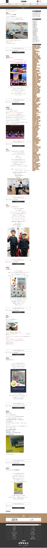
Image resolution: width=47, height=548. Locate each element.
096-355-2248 (27, 6)
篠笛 (37, 158)
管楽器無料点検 (34, 158)
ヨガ (37, 114)
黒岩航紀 (33, 170)
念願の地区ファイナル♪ (9, 57)
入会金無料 (37, 123)
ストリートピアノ (34, 83)
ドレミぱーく (38, 86)
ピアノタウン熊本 (14, 537)
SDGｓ (33, 48)
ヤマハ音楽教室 (34, 113)
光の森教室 (34, 123)
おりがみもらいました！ (10, 359)
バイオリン (37, 88)
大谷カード (34, 129)
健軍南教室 (34, 24)
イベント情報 (32, 528)
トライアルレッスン (35, 84)
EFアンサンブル (34, 46)
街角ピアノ (37, 164)
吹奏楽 (37, 124)
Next (9, 511)
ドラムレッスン (34, 86)
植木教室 (17, 50)
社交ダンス (36, 155)
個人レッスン (38, 121)
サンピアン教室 (34, 81)
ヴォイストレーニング (35, 118)
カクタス (33, 74)
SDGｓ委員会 (36, 48)
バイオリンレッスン (35, 89)
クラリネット (34, 77)
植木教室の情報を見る (18, 52)
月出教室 (34, 25)
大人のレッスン (34, 128)
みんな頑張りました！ (9, 109)
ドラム (37, 85)
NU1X (35, 47)
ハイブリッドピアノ (35, 87)
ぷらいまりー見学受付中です (40, 16)
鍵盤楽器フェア (37, 166)
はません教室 (15, 310)
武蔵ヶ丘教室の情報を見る (18, 464)
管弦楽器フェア (34, 157)
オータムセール (38, 73)
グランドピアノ (38, 77)
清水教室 (34, 26)
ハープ (39, 87)
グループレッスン (34, 78)
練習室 (35, 159)
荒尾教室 (17, 352)
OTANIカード (38, 47)
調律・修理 (14, 528)
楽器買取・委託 (14, 534)
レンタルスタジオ (33, 531)
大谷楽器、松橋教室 (35, 132)
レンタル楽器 (38, 117)
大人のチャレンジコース (35, 127)
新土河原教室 (34, 31)
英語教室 (39, 163)
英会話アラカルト (37, 160)
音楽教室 (38, 169)
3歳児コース (38, 45)
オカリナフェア (37, 71)
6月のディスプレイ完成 (39, 14)
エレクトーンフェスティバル (9, 50)
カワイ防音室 (34, 75)
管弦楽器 (37, 156)
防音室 (33, 167)
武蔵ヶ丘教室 (34, 29)
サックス (37, 79)
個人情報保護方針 (26, 545)
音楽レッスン (34, 169)
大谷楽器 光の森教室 (35, 130)
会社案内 (20, 545)
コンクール (39, 78)
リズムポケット (34, 116)
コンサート (34, 79)
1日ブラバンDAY (34, 45)
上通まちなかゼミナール (35, 119)
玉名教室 (34, 22)
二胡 (37, 120)
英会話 (33, 160)
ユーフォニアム (34, 114)
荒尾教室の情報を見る (18, 354)
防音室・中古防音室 (32, 534)
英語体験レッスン (34, 163)
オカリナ (33, 71)
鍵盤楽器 (33, 166)
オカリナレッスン (34, 72)
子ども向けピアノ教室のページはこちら (18, 48)
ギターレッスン (34, 76)
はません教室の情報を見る (18, 312)
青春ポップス (34, 168)
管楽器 (38, 157)
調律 (39, 165)
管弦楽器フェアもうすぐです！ (40, 12)
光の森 (37, 122)
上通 (39, 118)
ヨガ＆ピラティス (34, 115)
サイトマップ (22, 545)
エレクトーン (34, 69)
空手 (39, 155)
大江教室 (34, 23)
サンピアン (39, 80)
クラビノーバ (38, 76)
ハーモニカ (34, 88)
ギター (37, 75)
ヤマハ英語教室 (34, 112)
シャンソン (38, 81)
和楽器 (33, 125)
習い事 (38, 159)
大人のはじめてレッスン (35, 126)
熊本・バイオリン (34, 154)
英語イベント (36, 161)
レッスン (38, 116)
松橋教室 (34, 27)
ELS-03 (38, 46)
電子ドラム (36, 167)
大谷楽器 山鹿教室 (35, 131)
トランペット (34, 85)
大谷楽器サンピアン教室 (35, 133)
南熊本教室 (34, 30)
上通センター (34, 20)
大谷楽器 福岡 (32, 537)
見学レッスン (36, 165)
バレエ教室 (38, 90)
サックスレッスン (34, 80)
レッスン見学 (34, 117)
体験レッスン (34, 121)
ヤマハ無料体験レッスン (35, 111)
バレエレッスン (34, 90)
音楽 (37, 168)
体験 (39, 120)
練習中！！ (7, 317)
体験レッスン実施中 (38, 13)
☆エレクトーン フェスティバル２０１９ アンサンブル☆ (15, 151)
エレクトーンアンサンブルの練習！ (11, 14)
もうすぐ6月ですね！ (38, 15)
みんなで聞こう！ (8, 269)
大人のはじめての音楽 (37, 125)
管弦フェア (34, 156)
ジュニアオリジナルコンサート (36, 82)
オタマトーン (34, 73)
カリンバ (37, 74)
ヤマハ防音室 (38, 112)
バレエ (39, 89)
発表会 (33, 155)
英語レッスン (34, 162)
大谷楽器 (14, 50)
